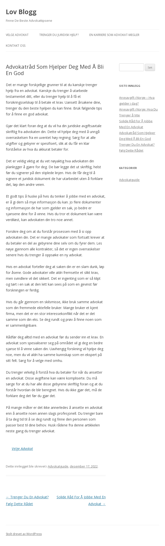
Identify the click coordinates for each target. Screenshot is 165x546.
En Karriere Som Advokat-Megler (114, 35)
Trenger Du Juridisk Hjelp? (59, 35)
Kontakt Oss (15, 46)
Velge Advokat (17, 35)
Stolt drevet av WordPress (24, 534)
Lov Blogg (21, 11)
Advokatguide (58, 466)
